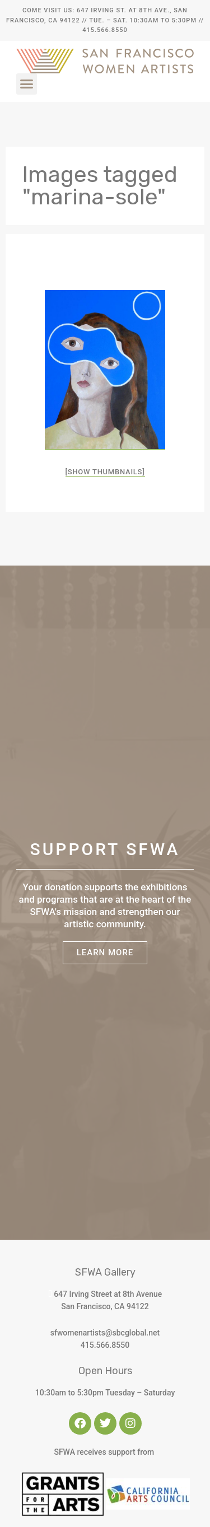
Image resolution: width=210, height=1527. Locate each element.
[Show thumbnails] (105, 472)
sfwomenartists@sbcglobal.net (105, 1332)
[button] (27, 84)
